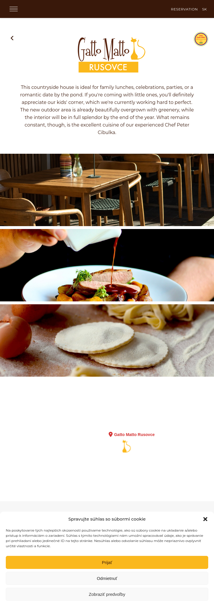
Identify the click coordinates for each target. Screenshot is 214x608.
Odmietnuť (107, 578)
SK (204, 9)
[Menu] (13, 9)
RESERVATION (184, 9)
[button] (205, 519)
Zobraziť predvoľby (107, 594)
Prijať (107, 562)
